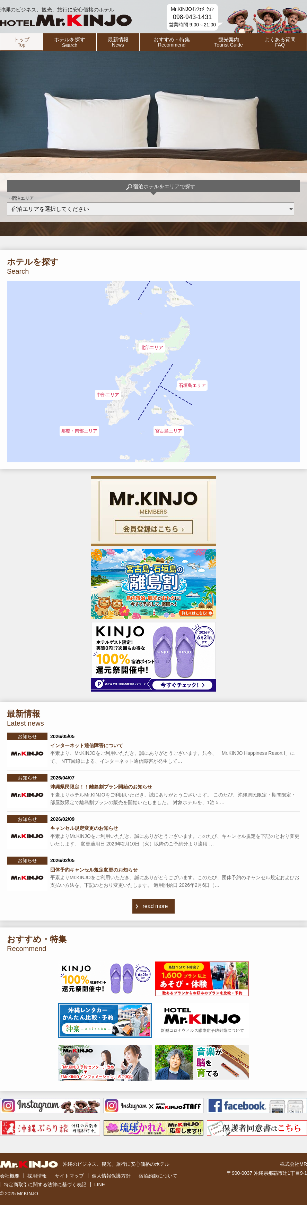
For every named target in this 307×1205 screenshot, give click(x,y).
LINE (99, 1184)
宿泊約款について (158, 1176)
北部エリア (152, 347)
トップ (21, 42)
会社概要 (9, 1176)
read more (155, 906)
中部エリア (108, 394)
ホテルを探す (69, 42)
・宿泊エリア (20, 198)
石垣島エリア (192, 385)
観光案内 (228, 42)
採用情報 (37, 1176)
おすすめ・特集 (172, 42)
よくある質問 (280, 42)
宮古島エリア (168, 431)
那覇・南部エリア (79, 431)
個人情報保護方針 (111, 1176)
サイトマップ (69, 1176)
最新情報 (118, 42)
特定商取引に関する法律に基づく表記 (45, 1184)
